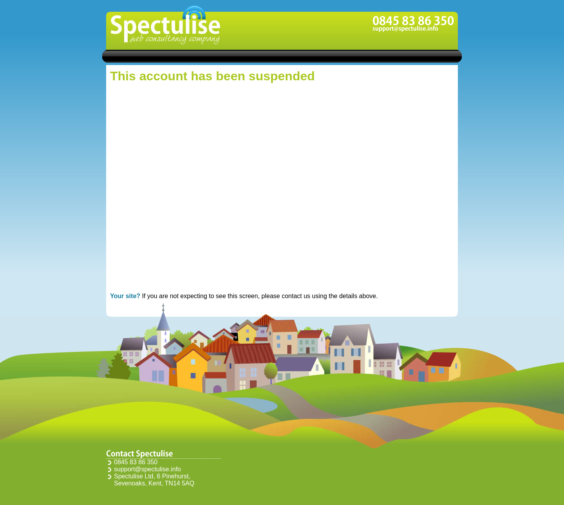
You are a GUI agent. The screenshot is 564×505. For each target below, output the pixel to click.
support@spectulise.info (147, 469)
